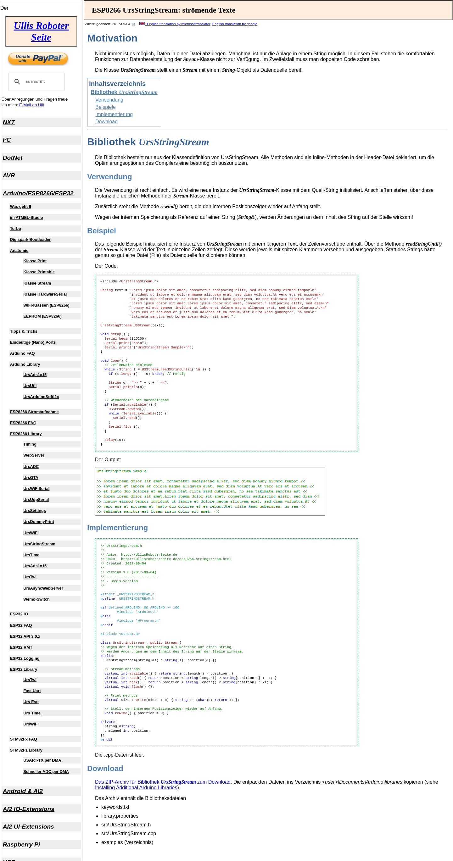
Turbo (15, 228)
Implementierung (114, 114)
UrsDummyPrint (38, 521)
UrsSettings (34, 510)
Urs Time (32, 713)
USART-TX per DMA (42, 760)
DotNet (13, 157)
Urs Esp (30, 701)
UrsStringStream (39, 544)
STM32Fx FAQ (23, 739)
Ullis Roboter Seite (41, 31)
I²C (7, 139)
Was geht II (20, 206)
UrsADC (31, 466)
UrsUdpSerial (36, 499)
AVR (9, 175)
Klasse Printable (39, 271)
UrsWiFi (30, 532)
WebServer (33, 455)
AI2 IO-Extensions (28, 809)
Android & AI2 (23, 791)
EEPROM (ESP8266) (42, 316)
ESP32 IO (19, 614)
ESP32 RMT (21, 647)
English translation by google (234, 24)
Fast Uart (32, 690)
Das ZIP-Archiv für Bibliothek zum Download (163, 782)
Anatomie (19, 250)
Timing (29, 444)
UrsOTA (30, 477)
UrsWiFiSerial (36, 488)
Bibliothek (124, 92)
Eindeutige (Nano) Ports (33, 342)
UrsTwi (29, 577)
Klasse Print (35, 260)
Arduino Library (25, 364)
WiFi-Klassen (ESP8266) (46, 305)
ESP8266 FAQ (23, 422)
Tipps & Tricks (23, 331)
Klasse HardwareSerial (45, 294)
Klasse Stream (37, 283)
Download (106, 121)
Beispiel (104, 107)
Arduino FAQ (22, 353)
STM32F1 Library (26, 750)
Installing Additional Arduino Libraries (136, 787)
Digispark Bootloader (30, 239)
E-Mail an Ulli (31, 105)
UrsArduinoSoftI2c (41, 396)
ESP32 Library (23, 669)
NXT (9, 122)
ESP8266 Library (26, 433)
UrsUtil (29, 385)
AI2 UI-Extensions (28, 826)
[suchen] (35, 82)
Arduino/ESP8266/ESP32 (38, 193)
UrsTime (31, 555)
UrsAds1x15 (35, 374)
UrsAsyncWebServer (43, 588)
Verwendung (109, 100)
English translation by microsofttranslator (174, 24)
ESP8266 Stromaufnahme (34, 411)
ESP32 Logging (25, 658)
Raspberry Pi (21, 844)
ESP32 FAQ (21, 625)
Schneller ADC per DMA (46, 771)
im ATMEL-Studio (26, 217)
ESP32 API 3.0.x (25, 636)
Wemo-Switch (36, 599)
